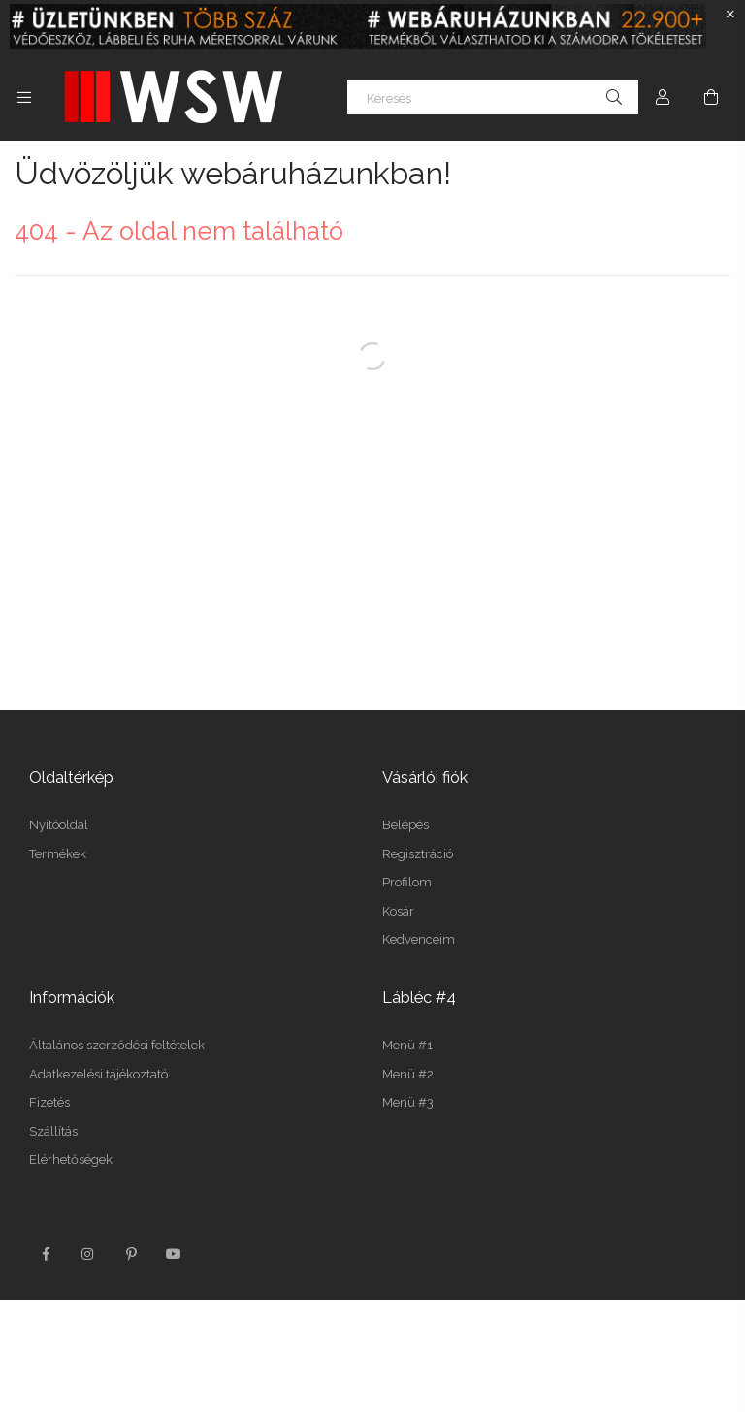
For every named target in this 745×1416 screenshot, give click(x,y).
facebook (45, 1254)
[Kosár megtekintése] (711, 97)
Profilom (407, 882)
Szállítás (53, 1131)
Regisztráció (417, 854)
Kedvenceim (418, 939)
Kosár (398, 911)
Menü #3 (408, 1102)
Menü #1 (407, 1045)
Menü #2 (408, 1074)
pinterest (130, 1254)
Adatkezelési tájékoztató (98, 1074)
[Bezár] (730, 14)
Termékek (57, 854)
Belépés (405, 825)
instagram (88, 1254)
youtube (173, 1254)
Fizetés (49, 1102)
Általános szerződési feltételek (117, 1045)
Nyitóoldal (58, 825)
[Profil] (662, 97)
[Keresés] (492, 97)
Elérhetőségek (71, 1159)
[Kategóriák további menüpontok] (24, 97)
